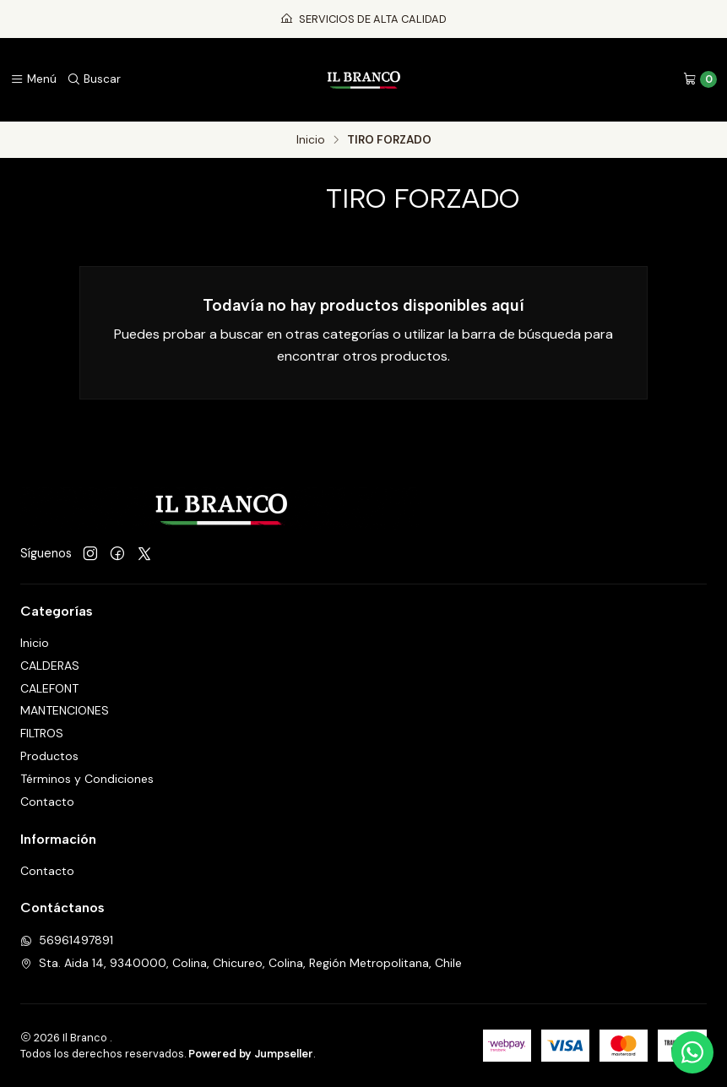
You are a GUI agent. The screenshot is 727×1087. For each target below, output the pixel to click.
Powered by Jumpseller (250, 1053)
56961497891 (66, 940)
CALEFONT (49, 688)
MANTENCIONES (64, 710)
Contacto (47, 801)
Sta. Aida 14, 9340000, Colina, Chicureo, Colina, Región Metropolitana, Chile (241, 962)
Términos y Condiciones (87, 778)
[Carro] (700, 79)
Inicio (310, 140)
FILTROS (41, 733)
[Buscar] (94, 79)
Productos (49, 756)
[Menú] (33, 79)
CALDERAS (49, 665)
